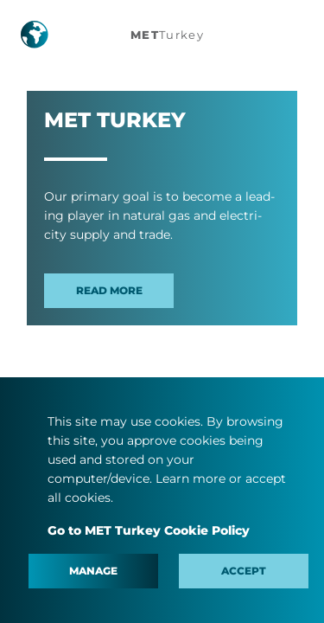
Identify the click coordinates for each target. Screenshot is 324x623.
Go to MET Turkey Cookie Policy (149, 530)
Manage (93, 570)
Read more (109, 290)
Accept (243, 570)
